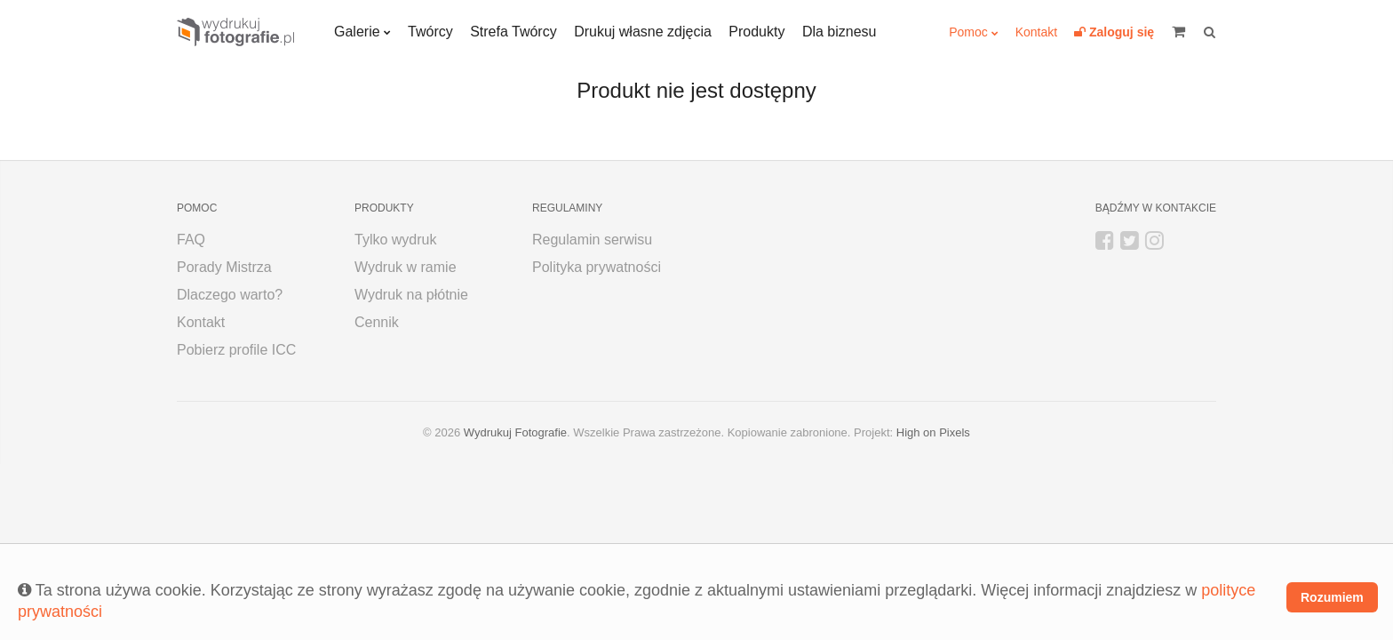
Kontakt (1036, 32)
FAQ (191, 239)
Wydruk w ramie (405, 267)
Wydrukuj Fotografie (515, 432)
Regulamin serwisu (592, 239)
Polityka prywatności (596, 267)
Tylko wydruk (395, 239)
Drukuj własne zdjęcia (643, 31)
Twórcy (430, 31)
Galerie (357, 31)
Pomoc (968, 32)
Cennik (376, 322)
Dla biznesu (839, 31)
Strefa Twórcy (513, 31)
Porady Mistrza (224, 267)
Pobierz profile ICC (236, 349)
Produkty (756, 31)
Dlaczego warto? (230, 294)
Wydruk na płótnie (411, 294)
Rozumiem (1332, 597)
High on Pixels (933, 432)
